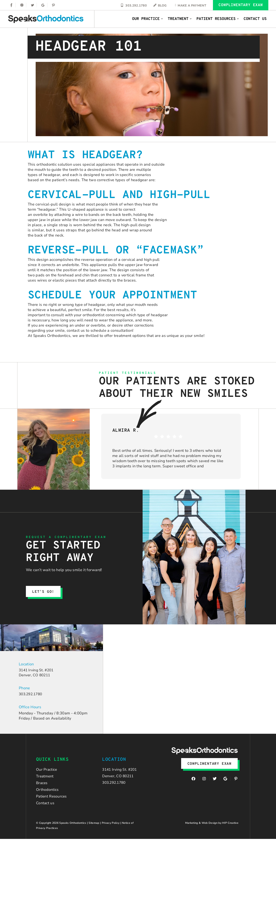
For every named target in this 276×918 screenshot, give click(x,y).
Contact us (45, 805)
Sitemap (94, 826)
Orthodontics (47, 791)
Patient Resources (217, 18)
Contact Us (255, 18)
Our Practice (147, 18)
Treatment (180, 18)
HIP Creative (230, 826)
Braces (42, 784)
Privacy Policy (110, 826)
